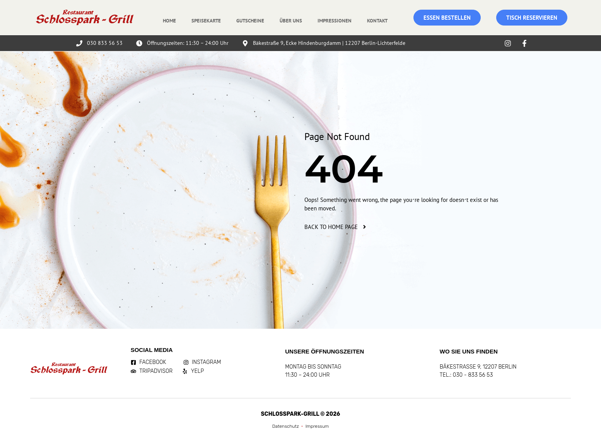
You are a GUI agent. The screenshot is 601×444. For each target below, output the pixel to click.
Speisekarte (206, 20)
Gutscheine (250, 20)
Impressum (317, 426)
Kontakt (377, 20)
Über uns (291, 20)
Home (169, 20)
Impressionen (335, 20)
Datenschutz (285, 426)
